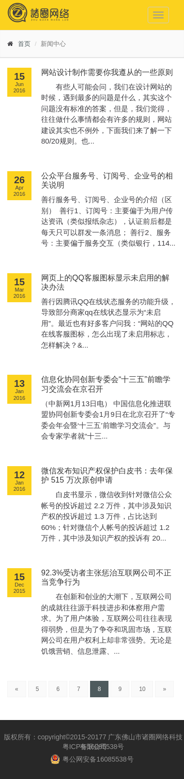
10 (142, 689)
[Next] (164, 689)
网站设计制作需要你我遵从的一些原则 (107, 72)
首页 (24, 43)
